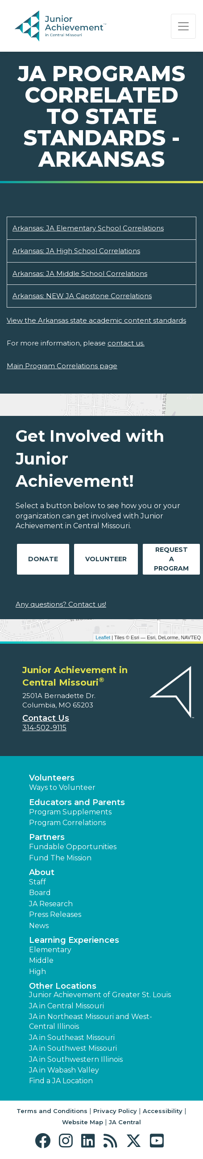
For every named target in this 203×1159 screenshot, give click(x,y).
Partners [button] (47, 837)
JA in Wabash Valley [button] (64, 1070)
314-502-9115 (44, 727)
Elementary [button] (50, 949)
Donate (43, 559)
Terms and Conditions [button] (52, 1110)
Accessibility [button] (162, 1110)
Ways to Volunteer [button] (62, 787)
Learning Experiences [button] (74, 940)
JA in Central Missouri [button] (66, 1006)
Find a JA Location (61, 1081)
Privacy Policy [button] (115, 1110)
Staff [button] (37, 882)
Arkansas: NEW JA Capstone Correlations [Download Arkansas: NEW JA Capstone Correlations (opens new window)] (82, 296)
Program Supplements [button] (70, 812)
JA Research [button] (51, 904)
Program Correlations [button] (67, 822)
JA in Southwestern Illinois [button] (76, 1059)
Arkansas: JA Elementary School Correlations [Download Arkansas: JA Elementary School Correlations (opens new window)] (88, 228)
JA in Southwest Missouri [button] (73, 1048)
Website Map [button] (82, 1122)
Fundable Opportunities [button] (72, 847)
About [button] (41, 872)
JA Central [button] (125, 1122)
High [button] (37, 971)
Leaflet (102, 637)
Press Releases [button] (55, 914)
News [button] (39, 925)
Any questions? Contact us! (61, 604)
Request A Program (171, 559)
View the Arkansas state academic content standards (96, 320)
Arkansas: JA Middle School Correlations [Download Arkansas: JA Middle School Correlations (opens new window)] (79, 273)
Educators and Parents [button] (77, 802)
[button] (45, 1141)
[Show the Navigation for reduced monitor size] (183, 26)
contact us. (126, 343)
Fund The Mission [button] (60, 858)
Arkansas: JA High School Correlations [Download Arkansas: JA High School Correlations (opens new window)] (76, 251)
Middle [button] (41, 960)
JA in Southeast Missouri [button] (72, 1037)
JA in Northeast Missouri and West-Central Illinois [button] (90, 1021)
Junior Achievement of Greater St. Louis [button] (100, 994)
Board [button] (40, 892)
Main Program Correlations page (62, 366)
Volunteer (106, 559)
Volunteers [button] (52, 778)
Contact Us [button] (45, 718)
